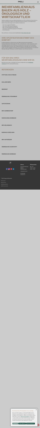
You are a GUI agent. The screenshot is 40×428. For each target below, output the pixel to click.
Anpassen (15, 423)
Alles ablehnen (22, 423)
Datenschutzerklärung (25, 416)
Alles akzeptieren (30, 423)
